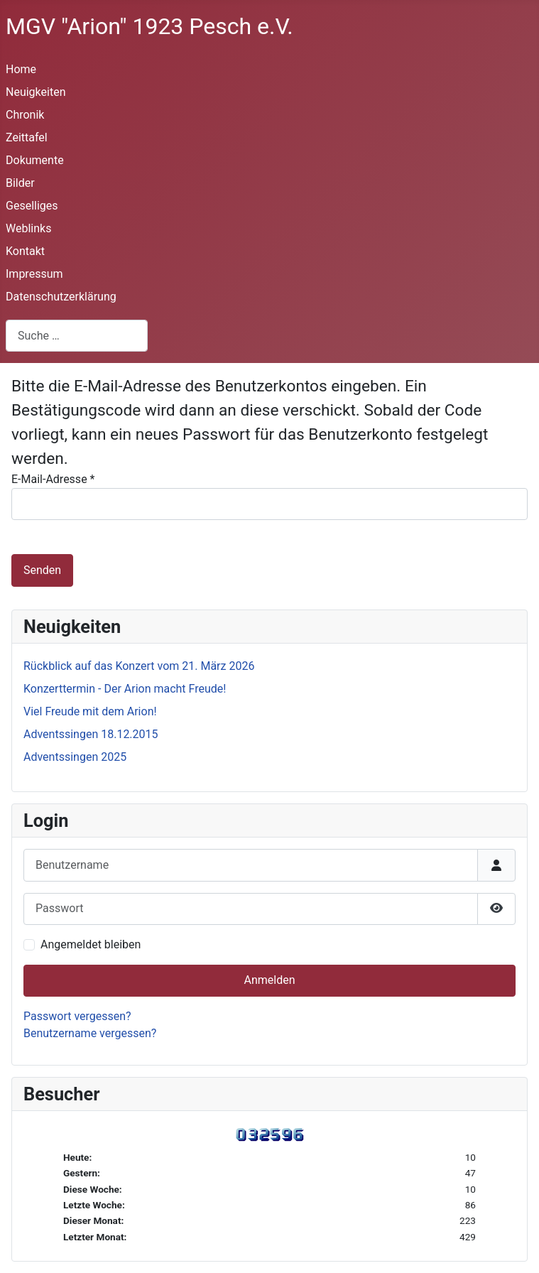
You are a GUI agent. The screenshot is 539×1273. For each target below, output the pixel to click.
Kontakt (25, 251)
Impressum (34, 274)
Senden (42, 570)
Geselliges (32, 205)
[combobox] (77, 336)
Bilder (20, 183)
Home (21, 69)
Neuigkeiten (35, 92)
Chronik (25, 114)
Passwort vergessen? (77, 1016)
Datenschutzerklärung (61, 296)
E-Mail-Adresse (52, 479)
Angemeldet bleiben (90, 944)
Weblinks (28, 228)
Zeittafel (27, 137)
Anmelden (269, 980)
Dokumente (35, 160)
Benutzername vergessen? (89, 1033)
